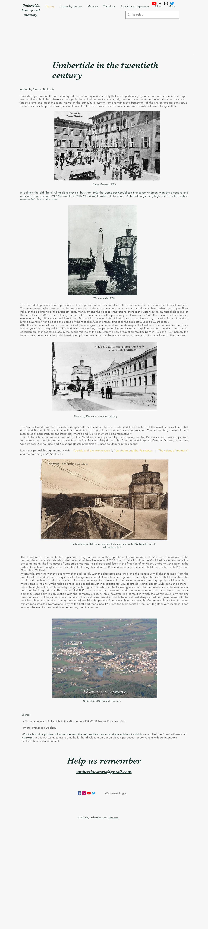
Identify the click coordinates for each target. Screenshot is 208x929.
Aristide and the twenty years (92, 450)
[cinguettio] (172, 3)
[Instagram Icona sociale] (84, 793)
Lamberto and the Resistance (134, 450)
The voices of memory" (173, 450)
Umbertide (30, 6)
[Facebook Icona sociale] (79, 793)
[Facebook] (160, 3)
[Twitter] (93, 793)
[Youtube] (154, 3)
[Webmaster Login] (115, 793)
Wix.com (113, 817)
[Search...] (152, 15)
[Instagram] (166, 3)
